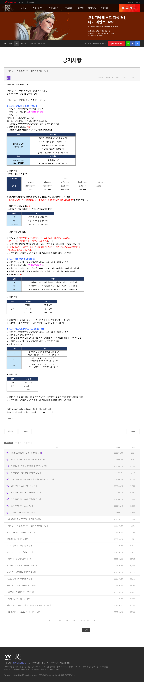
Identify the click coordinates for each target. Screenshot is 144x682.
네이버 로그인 (128, 43)
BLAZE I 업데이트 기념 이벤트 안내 (19, 579)
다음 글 (25, 431)
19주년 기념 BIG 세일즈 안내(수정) (19, 559)
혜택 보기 (25, 43)
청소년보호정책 (34, 663)
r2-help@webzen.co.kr (21, 669)
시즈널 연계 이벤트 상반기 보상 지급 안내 (26, 473)
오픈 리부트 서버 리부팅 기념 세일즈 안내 (26, 499)
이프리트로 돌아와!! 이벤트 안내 (23, 512)
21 (56, 620)
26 (74, 620)
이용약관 (7, 663)
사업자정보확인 (54, 669)
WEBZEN (8, 657)
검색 (86, 630)
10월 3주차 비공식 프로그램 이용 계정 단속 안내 (24, 612)
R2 (8, 8)
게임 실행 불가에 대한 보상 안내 (18, 539)
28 (81, 620)
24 (67, 620)
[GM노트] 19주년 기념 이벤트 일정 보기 (21, 572)
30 (87, 620)
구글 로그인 (137, 43)
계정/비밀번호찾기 (100, 43)
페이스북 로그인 (132, 43)
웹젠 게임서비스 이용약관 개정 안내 (24, 486)
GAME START (129, 8)
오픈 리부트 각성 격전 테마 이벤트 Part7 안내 (23, 566)
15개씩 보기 (9, 443)
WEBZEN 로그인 (116, 43)
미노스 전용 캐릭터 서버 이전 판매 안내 (21, 532)
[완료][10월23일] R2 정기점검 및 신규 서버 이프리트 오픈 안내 (29, 605)
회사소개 (45, 663)
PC (22, 2)
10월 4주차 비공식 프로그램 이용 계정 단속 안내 (24, 519)
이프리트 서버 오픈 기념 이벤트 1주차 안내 (22, 585)
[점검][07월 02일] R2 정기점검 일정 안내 (27, 453)
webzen (10, 2)
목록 (133, 431)
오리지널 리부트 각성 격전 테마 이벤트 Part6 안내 (29, 466)
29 (84, 620)
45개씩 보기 (27, 443)
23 (63, 620)
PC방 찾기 (42, 43)
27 (77, 620)
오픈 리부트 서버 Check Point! (22, 506)
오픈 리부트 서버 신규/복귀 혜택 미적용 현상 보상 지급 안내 (32, 479)
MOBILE (31, 2)
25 (70, 620)
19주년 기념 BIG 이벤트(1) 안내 (18, 599)
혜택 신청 (33, 43)
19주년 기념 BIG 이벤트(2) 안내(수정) (20, 592)
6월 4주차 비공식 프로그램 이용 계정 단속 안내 (28, 459)
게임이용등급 (65, 663)
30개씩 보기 (18, 443)
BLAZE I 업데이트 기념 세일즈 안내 (19, 546)
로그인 (138, 2)
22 (60, 620)
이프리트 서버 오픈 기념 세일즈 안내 (20, 552)
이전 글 (11, 431)
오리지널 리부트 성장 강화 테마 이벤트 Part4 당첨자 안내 (27, 526)
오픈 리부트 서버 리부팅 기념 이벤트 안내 (26, 493)
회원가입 (130, 2)
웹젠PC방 (54, 663)
